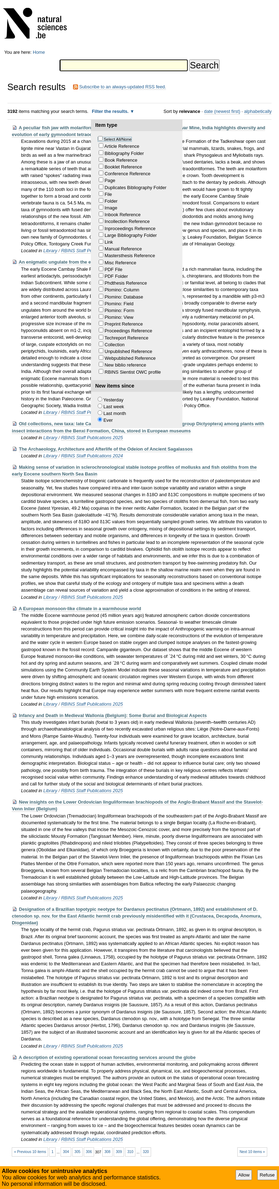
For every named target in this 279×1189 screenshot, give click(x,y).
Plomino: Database (123, 297)
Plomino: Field (118, 303)
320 (146, 1152)
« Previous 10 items (30, 1152)
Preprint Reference (123, 324)
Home (39, 52)
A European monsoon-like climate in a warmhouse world (80, 608)
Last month (114, 413)
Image (110, 208)
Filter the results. (111, 111)
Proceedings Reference (128, 330)
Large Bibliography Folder (130, 235)
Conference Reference (127, 173)
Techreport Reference (126, 338)
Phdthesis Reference (125, 283)
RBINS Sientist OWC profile (132, 372)
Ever (108, 420)
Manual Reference (123, 248)
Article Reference (121, 146)
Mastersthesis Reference (129, 255)
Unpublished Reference (128, 351)
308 (107, 1152)
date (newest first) (222, 111)
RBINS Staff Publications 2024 (92, 455)
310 (130, 1152)
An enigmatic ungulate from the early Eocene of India (76, 262)
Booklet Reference (123, 167)
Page (109, 180)
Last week (113, 406)
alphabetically (258, 111)
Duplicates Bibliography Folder (135, 187)
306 (89, 1152)
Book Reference (120, 160)
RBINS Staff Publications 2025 (92, 437)
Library (50, 250)
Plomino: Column (121, 289)
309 (119, 1152)
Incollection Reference (127, 221)
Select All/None (117, 139)
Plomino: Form (119, 310)
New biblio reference (125, 365)
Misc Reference (120, 262)
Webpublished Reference (129, 358)
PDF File (113, 269)
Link (108, 242)
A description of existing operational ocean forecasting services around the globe (107, 1057)
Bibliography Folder (124, 153)
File (108, 194)
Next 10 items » (252, 1152)
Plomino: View (118, 317)
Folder (110, 201)
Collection (114, 344)
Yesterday (113, 400)
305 (77, 1152)
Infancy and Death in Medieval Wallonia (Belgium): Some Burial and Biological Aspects (113, 715)
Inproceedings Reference (129, 228)
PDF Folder (116, 276)
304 (66, 1152)
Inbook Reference (122, 214)
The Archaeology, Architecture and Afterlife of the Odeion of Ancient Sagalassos (106, 449)
